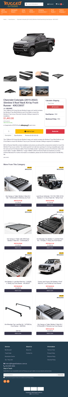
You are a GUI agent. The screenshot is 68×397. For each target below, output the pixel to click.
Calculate (55, 107)
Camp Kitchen (32, 11)
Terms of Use (51, 350)
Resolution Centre (10, 356)
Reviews (31, 135)
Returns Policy (51, 356)
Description (8, 135)
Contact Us (29, 353)
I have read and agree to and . (18, 377)
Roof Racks (53, 11)
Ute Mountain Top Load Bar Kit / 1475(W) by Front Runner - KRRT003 (18, 325)
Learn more (32, 125)
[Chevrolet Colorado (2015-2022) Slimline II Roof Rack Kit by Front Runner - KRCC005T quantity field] (9, 131)
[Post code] (55, 103)
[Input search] (35, 4)
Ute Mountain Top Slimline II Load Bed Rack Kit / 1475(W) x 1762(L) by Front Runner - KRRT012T (50, 240)
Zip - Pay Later (9, 359)
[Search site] (26, 4)
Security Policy (51, 359)
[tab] (8, 135)
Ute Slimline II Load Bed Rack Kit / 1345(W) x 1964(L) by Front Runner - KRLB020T (18, 282)
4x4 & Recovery (4, 11)
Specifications (18, 135)
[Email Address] (30, 374)
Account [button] (50, 4)
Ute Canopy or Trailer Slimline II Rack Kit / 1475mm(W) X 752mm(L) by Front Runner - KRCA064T (50, 326)
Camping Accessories (42, 11)
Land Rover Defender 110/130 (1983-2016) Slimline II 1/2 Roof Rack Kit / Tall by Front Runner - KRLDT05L (49, 197)
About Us (28, 350)
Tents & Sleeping (62, 11)
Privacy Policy (51, 353)
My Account (8, 350)
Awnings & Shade (14, 11)
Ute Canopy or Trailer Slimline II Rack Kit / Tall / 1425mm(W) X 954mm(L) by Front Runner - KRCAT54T (18, 197)
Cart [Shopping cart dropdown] (59, 4)
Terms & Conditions (20, 377)
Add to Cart (29, 131)
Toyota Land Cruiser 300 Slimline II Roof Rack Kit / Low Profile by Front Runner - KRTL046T (50, 283)
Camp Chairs (24, 11)
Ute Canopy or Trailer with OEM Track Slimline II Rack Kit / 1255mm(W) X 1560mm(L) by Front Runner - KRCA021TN (18, 240)
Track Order (8, 353)
